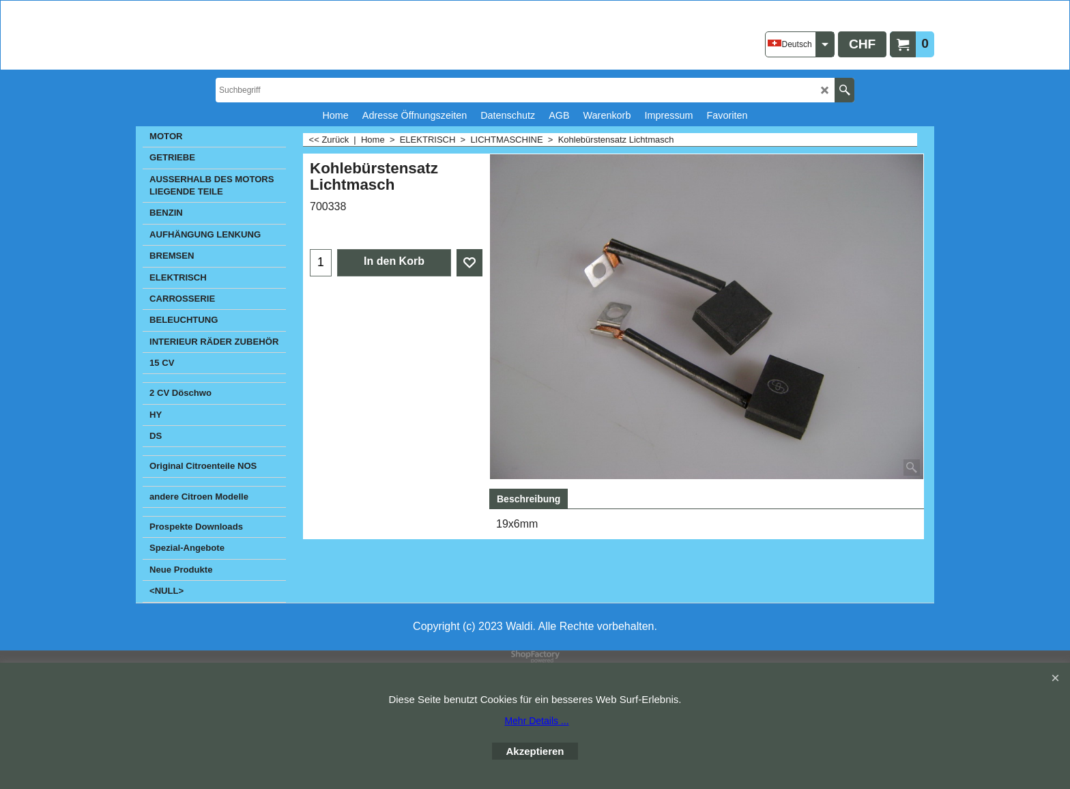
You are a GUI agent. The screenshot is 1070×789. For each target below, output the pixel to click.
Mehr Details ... (536, 720)
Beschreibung (528, 498)
